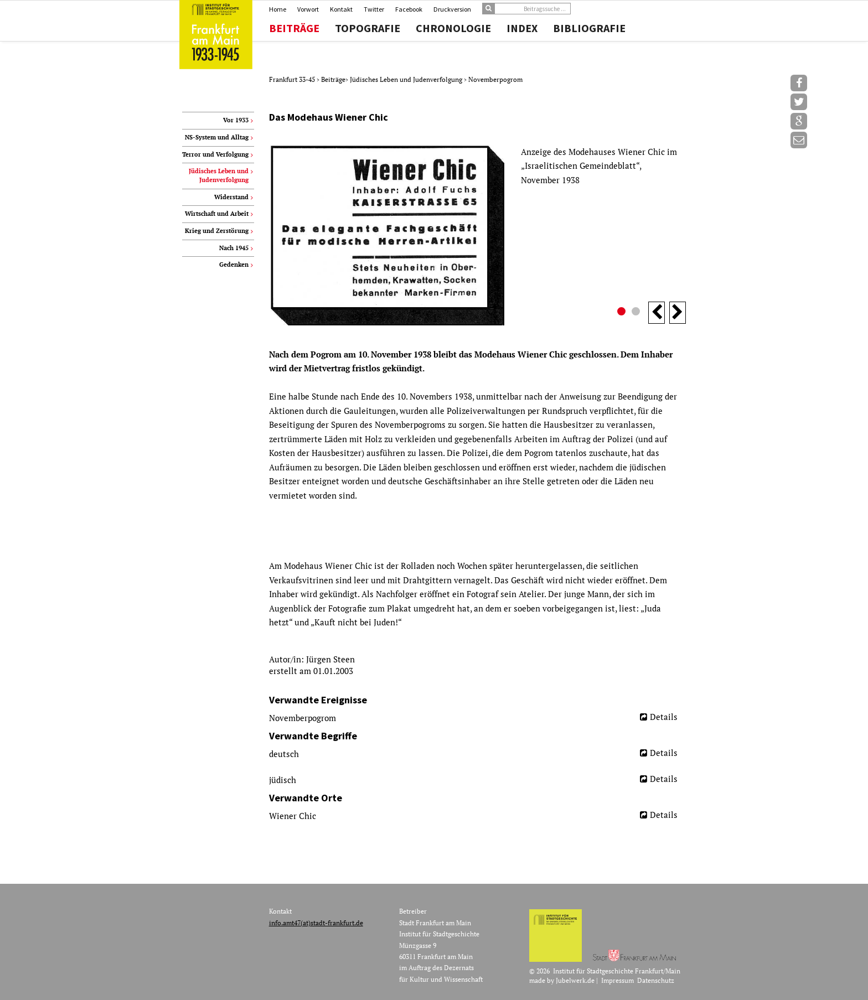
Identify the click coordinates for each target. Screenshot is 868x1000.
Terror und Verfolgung (215, 154)
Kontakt (341, 9)
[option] (477, 235)
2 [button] (637, 312)
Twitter (374, 9)
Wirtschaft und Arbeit (217, 213)
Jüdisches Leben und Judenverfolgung (407, 79)
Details (664, 716)
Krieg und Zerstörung (217, 231)
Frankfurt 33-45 (293, 79)
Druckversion (452, 9)
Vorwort (308, 9)
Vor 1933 (236, 120)
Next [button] (677, 313)
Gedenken (234, 264)
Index (522, 28)
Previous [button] (656, 313)
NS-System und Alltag (217, 137)
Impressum (617, 980)
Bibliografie (589, 28)
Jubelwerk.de (575, 980)
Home (277, 9)
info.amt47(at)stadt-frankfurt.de (316, 923)
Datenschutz (655, 980)
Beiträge (294, 28)
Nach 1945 (234, 248)
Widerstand (231, 197)
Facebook (408, 9)
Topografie (367, 28)
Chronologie (453, 28)
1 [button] (622, 312)
